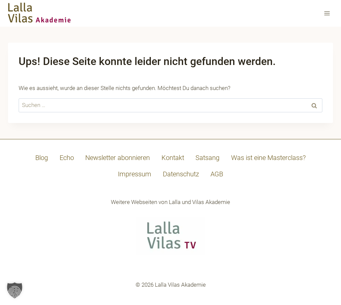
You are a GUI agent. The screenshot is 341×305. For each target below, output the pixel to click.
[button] (14, 290)
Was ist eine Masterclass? (268, 158)
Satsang (207, 158)
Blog (41, 158)
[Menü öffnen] (327, 13)
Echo (67, 158)
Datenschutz (181, 174)
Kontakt (173, 158)
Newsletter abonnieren (117, 158)
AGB (216, 174)
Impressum (134, 174)
